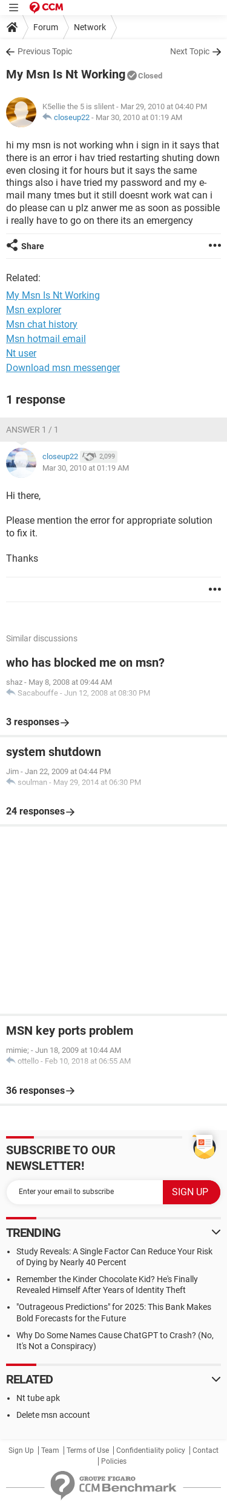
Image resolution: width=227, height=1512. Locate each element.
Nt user (21, 353)
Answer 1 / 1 (32, 429)
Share (32, 246)
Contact (205, 1450)
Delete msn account (53, 1415)
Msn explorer (33, 310)
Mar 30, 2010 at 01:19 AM (139, 117)
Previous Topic (45, 51)
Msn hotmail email (46, 339)
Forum (45, 27)
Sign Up (21, 1450)
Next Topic (189, 51)
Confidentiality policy (150, 1450)
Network (90, 27)
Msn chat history (41, 324)
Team (50, 1450)
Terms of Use (88, 1450)
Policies (114, 1461)
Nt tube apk (38, 1398)
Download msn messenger (63, 367)
